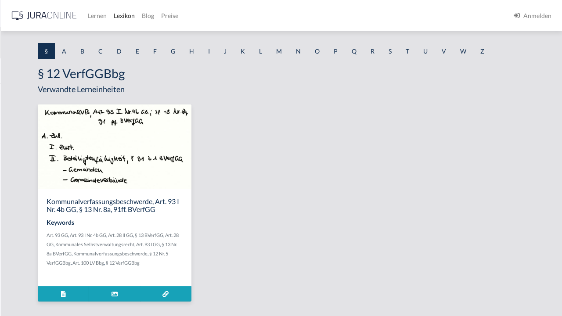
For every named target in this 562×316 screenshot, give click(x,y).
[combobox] (70, 42)
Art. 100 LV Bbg (207, 296)
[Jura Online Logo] (184, 15)
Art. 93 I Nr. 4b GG (197, 259)
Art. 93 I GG (220, 278)
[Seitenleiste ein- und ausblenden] (126, 13)
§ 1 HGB (18, 152)
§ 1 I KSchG (22, 271)
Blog (287, 15)
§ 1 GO (16, 132)
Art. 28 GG (187, 269)
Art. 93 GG (166, 259)
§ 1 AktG (18, 93)
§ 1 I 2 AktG (22, 211)
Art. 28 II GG (229, 259)
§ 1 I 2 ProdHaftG (30, 231)
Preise (309, 15)
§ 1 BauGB (21, 113)
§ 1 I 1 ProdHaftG (30, 192)
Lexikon (263, 15)
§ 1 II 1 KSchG (25, 290)
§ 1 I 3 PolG (22, 251)
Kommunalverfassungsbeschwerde (214, 287)
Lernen (236, 15)
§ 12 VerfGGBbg (242, 296)
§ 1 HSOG (20, 172)
